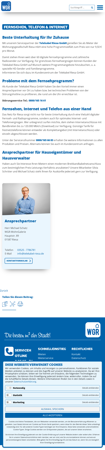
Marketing (18, 402)
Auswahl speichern (52, 409)
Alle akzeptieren (52, 415)
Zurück (4, 290)
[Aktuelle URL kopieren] (5, 304)
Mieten (42, 354)
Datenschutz (79, 358)
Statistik (17, 395)
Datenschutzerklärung (25, 381)
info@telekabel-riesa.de (30, 253)
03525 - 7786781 (26, 250)
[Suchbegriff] (79, 7)
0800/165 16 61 (37, 100)
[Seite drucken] (20, 304)
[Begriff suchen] (92, 7)
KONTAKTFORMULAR (17, 260)
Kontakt (76, 354)
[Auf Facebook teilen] (12, 304)
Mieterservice (45, 358)
